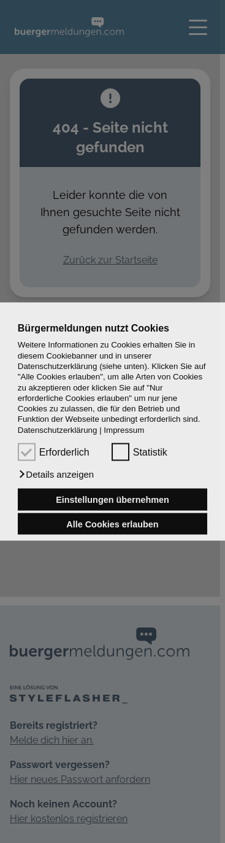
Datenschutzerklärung (57, 429)
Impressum (124, 429)
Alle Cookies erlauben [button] (112, 524)
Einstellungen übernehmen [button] (112, 500)
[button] (56, 475)
